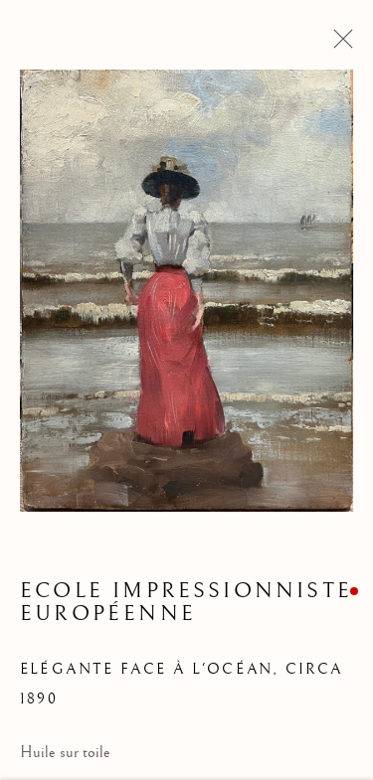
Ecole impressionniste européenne (186, 604)
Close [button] (338, 45)
